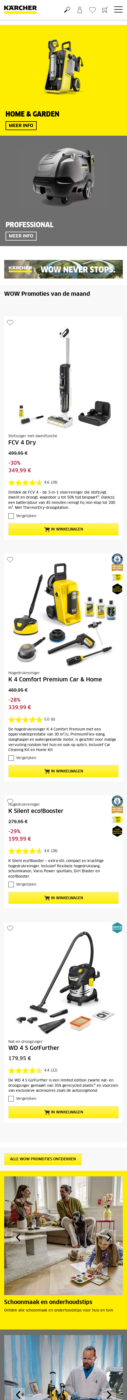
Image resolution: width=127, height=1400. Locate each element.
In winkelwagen (63, 529)
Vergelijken (26, 516)
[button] (18, 1237)
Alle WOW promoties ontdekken (43, 1159)
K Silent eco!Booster (35, 811)
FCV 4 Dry (22, 443)
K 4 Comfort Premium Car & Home (55, 680)
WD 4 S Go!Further (33, 1048)
